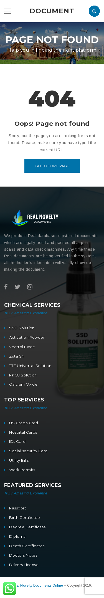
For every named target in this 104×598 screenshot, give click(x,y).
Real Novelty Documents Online (38, 585)
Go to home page (52, 166)
